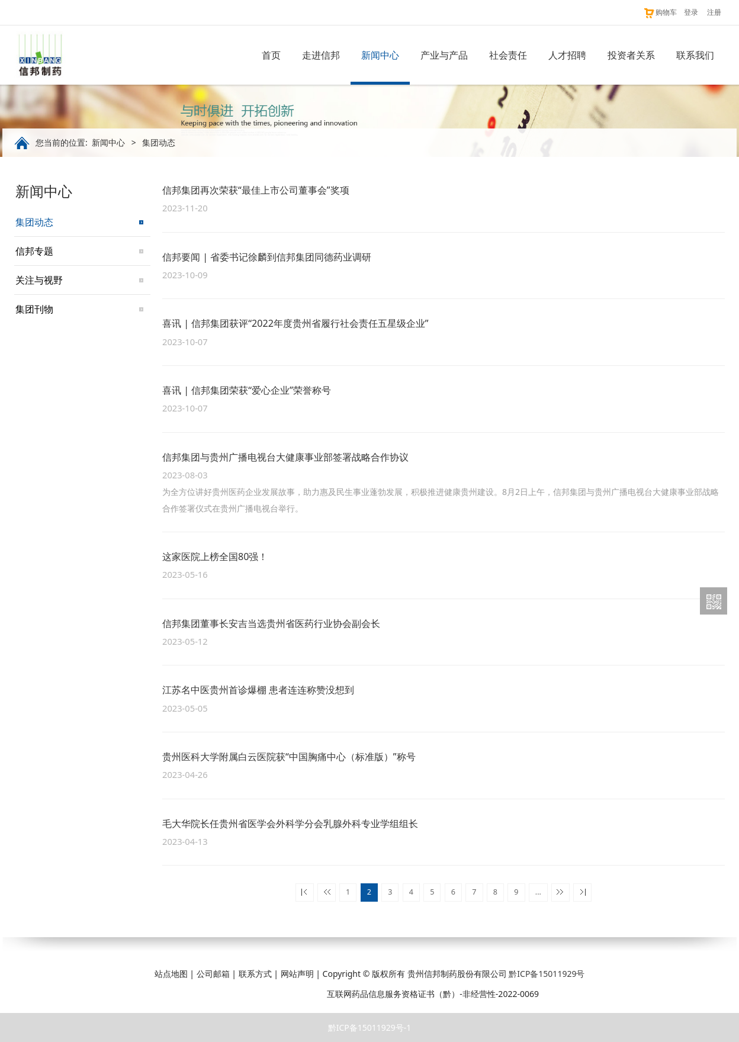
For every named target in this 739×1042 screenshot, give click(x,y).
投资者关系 (631, 55)
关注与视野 (39, 280)
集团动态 (34, 222)
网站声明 (297, 973)
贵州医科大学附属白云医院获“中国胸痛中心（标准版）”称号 (289, 756)
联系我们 (695, 55)
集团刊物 (34, 309)
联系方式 (255, 973)
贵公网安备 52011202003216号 (259, 993)
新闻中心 (380, 55)
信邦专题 (34, 251)
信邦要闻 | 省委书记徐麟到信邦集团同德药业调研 (266, 256)
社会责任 (508, 55)
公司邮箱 (213, 973)
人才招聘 (567, 55)
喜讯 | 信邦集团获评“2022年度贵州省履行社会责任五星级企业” (295, 323)
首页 (271, 55)
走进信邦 (321, 55)
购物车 (660, 12)
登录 (691, 12)
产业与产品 (444, 55)
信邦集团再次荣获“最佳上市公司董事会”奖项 (255, 190)
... (538, 892)
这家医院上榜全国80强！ (215, 556)
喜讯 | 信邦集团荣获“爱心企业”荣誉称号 (246, 390)
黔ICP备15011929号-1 (370, 1027)
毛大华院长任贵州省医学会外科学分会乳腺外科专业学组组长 (290, 823)
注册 (714, 12)
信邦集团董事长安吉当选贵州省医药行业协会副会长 (271, 623)
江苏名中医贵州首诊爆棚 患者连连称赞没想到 (258, 689)
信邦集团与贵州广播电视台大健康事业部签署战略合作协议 (285, 457)
